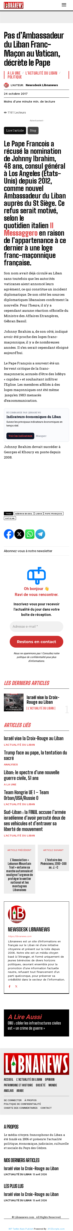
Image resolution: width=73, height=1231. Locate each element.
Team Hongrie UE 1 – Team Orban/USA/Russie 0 (26, 795)
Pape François (53, 514)
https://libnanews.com (19, 936)
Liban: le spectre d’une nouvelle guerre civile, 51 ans (31, 775)
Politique (15, 77)
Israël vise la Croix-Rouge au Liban (43, 700)
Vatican (10, 518)
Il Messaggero (28, 229)
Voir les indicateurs (20, 435)
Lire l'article (15, 130)
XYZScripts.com (56, 1229)
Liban (39, 514)
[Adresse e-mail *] (36, 626)
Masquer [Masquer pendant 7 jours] (41, 436)
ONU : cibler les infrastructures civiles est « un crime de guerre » (34, 1025)
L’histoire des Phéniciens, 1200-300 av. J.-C (53, 863)
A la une (10, 784)
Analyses (11, 764)
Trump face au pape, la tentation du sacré (35, 755)
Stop (33, 130)
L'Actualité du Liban (41, 708)
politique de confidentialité (31, 657)
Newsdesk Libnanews (42, 85)
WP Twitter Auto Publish (21, 1229)
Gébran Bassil (24, 514)
